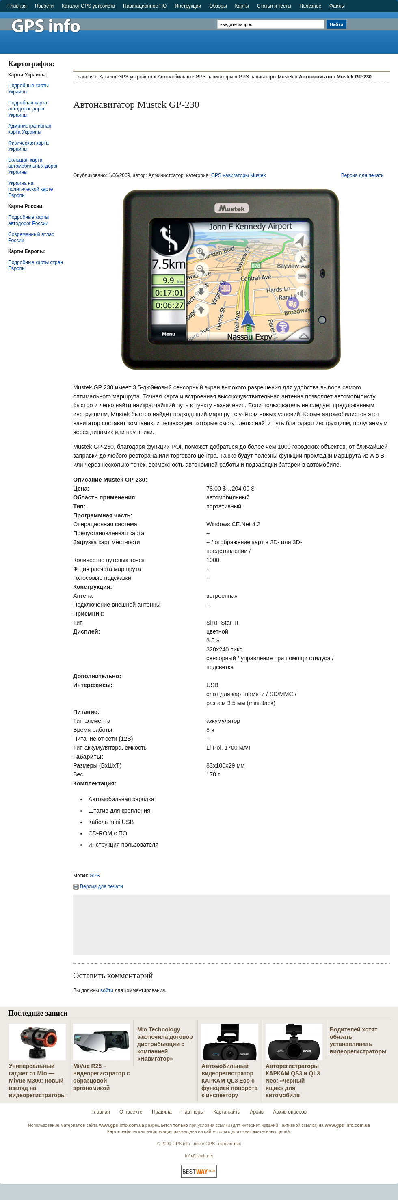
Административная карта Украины (29, 129)
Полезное (310, 6)
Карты (242, 6)
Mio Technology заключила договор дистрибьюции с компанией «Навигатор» (165, 1044)
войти (106, 990)
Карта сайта (226, 1112)
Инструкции (188, 6)
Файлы (337, 6)
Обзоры (218, 6)
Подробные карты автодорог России (28, 220)
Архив (257, 1112)
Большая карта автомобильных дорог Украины (33, 166)
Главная (17, 6)
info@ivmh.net (199, 1155)
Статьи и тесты (274, 6)
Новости (44, 6)
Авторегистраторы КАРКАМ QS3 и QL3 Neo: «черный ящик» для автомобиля (293, 1080)
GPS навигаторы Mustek (266, 77)
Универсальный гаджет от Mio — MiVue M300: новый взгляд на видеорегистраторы (37, 1080)
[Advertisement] (373, 29)
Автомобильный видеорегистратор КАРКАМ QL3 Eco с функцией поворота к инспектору (229, 1080)
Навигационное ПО (145, 6)
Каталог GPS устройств (88, 6)
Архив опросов (290, 1112)
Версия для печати (362, 175)
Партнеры (192, 1112)
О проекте (131, 1112)
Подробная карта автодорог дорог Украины (27, 109)
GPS (95, 875)
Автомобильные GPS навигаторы (195, 77)
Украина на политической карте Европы (30, 189)
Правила (162, 1112)
